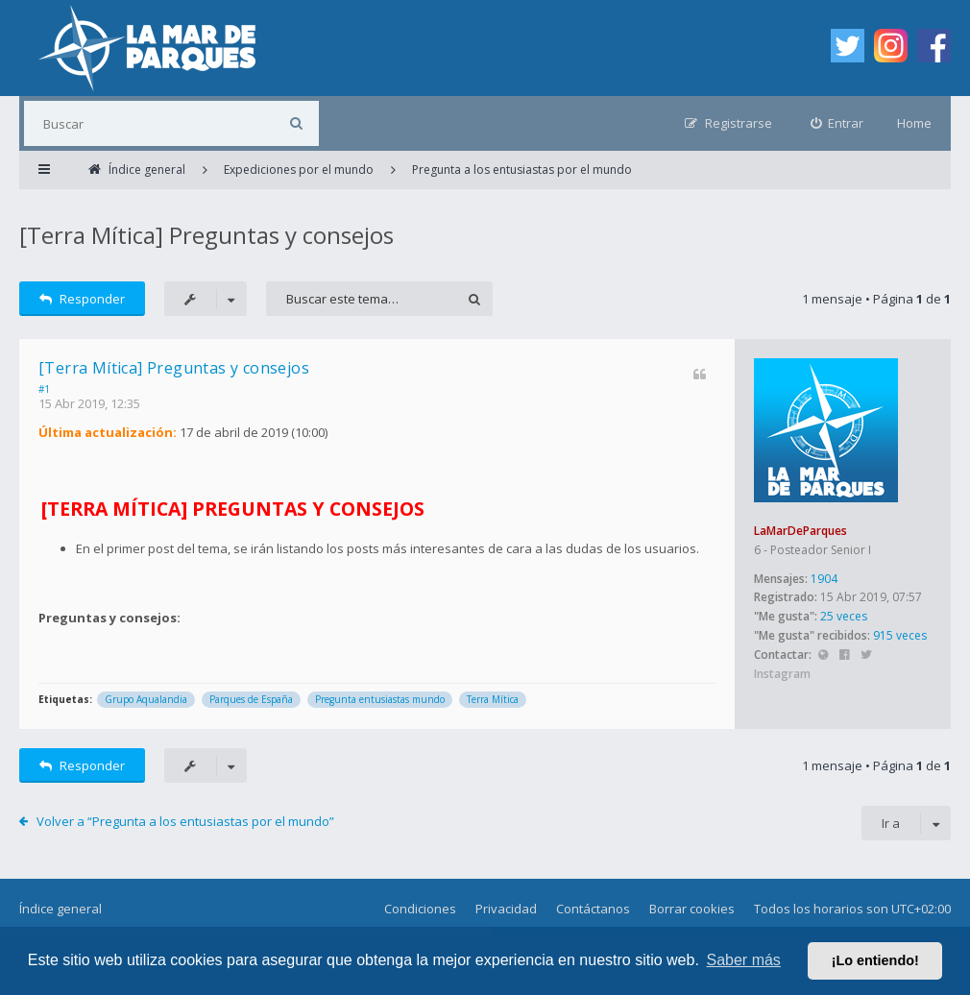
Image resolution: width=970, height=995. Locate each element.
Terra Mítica (493, 699)
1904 (824, 578)
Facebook (845, 655)
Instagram (782, 674)
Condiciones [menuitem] (420, 908)
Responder (82, 298)
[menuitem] (837, 123)
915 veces (900, 635)
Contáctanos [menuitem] (593, 908)
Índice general (60, 908)
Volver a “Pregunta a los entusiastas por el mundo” (185, 821)
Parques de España (251, 699)
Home (914, 123)
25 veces (843, 616)
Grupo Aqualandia (146, 699)
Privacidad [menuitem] (506, 908)
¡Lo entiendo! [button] (875, 960)
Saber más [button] (744, 960)
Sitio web (822, 655)
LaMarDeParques (800, 530)
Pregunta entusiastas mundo (380, 699)
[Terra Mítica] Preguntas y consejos (206, 235)
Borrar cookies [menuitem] (692, 908)
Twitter (866, 655)
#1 (44, 389)
